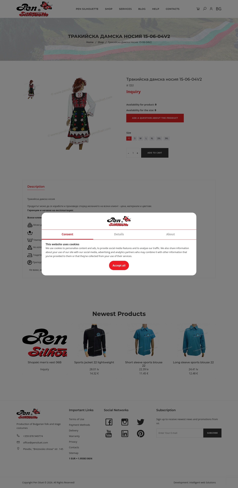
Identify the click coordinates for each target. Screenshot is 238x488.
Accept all (119, 265)
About (170, 234)
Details (119, 234)
